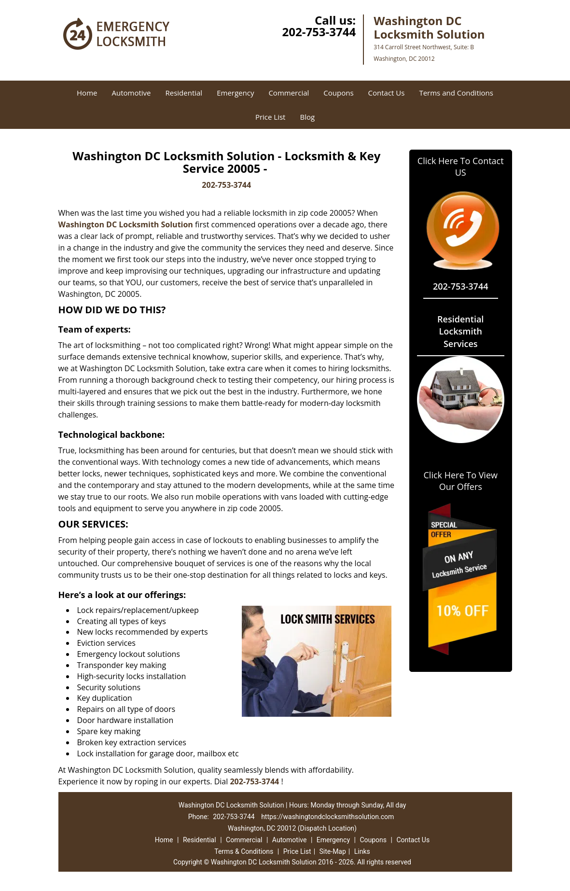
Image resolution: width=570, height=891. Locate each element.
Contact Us (386, 92)
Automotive (131, 92)
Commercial (288, 92)
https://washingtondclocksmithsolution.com (327, 817)
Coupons (338, 92)
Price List (270, 117)
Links (362, 851)
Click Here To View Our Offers (461, 480)
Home (87, 92)
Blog (307, 117)
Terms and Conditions (456, 92)
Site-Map (333, 851)
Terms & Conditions (243, 851)
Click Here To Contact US (460, 166)
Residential (183, 92)
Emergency (235, 92)
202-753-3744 (319, 32)
